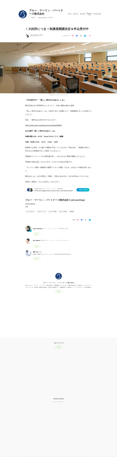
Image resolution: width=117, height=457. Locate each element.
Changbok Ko (57, 94)
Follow (33, 17)
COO (26, 206)
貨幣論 (72, 211)
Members (83, 13)
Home (70, 13)
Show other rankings (58, 401)
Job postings (97, 13)
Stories (89, 13)
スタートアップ (42, 211)
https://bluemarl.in (42, 17)
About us (76, 13)
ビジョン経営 (63, 211)
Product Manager (30, 204)
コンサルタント (31, 211)
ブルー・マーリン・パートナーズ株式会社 (46, 12)
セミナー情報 (53, 211)
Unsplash (65, 94)
